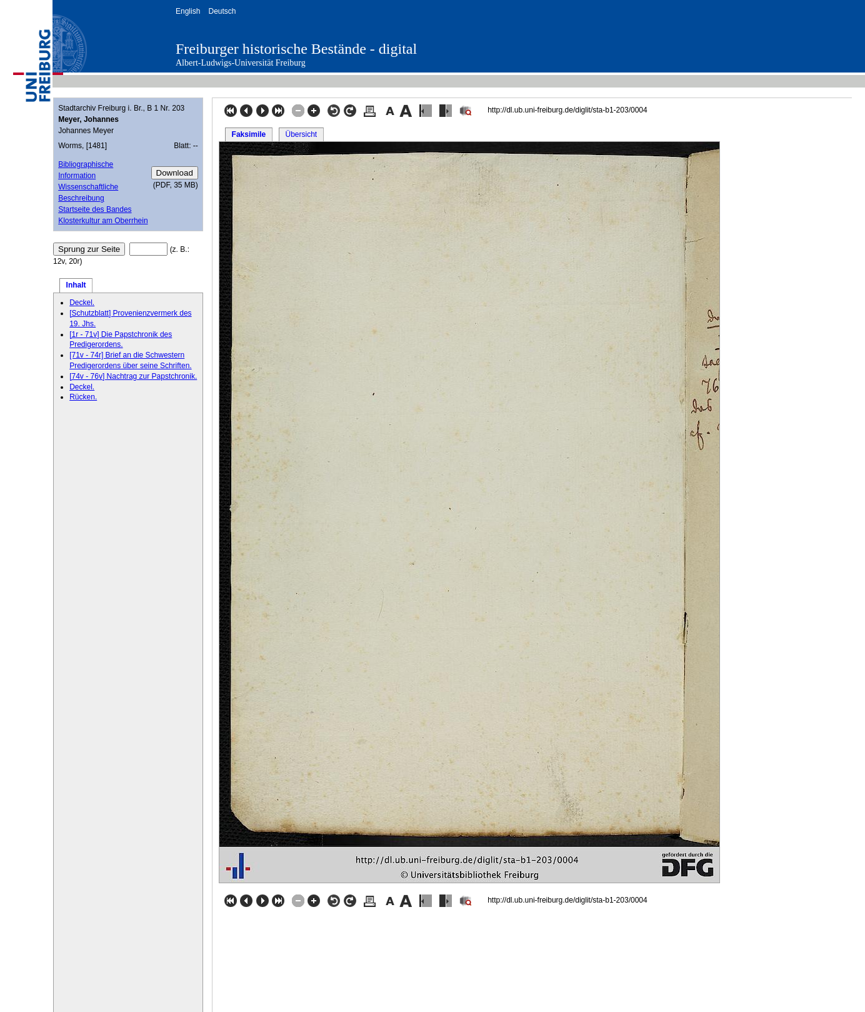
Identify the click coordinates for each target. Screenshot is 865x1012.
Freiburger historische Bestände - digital (296, 49)
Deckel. (81, 302)
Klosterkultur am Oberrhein (103, 220)
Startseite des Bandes (94, 209)
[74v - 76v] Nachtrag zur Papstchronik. (133, 376)
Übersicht (301, 134)
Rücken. (83, 397)
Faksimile (249, 134)
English (188, 11)
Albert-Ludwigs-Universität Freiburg (241, 63)
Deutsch (222, 11)
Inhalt (76, 285)
